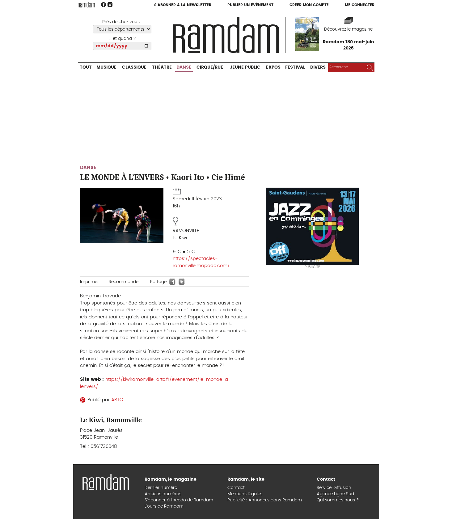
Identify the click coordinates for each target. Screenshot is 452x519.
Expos (273, 67)
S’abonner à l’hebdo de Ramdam (179, 500)
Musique (106, 67)
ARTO (117, 400)
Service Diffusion (334, 488)
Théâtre (162, 67)
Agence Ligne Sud (335, 494)
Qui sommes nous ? (338, 500)
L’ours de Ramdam (164, 506)
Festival (295, 67)
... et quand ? (122, 38)
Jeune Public (245, 67)
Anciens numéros (163, 494)
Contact (236, 488)
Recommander (124, 282)
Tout (86, 67)
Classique (134, 67)
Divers (318, 67)
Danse (183, 67)
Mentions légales (244, 494)
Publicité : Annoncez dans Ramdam (264, 500)
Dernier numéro (161, 488)
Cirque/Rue (209, 67)
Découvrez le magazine (348, 29)
